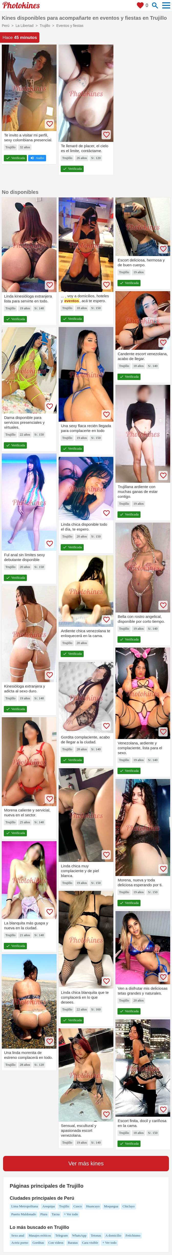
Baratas (73, 1243)
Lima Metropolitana (24, 1206)
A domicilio (113, 1235)
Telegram (61, 1235)
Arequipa (48, 1206)
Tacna (56, 1214)
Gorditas (38, 1243)
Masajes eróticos (40, 1235)
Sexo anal (17, 1235)
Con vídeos (55, 1243)
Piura (43, 1214)
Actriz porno (19, 1243)
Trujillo (64, 1206)
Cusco (77, 1206)
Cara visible (90, 1243)
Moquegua (111, 1206)
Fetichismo (132, 1235)
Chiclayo (129, 1206)
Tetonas (96, 1235)
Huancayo (93, 1206)
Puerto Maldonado (23, 1214)
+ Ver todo (71, 1214)
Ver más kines (86, 1163)
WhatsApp (79, 1235)
